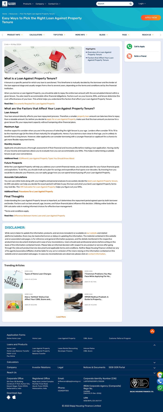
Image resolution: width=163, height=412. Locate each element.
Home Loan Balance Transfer (18, 351)
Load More (61, 317)
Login (142, 3)
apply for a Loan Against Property (61, 119)
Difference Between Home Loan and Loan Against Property (39, 216)
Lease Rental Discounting (68, 348)
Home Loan (36, 338)
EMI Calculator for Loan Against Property (37, 187)
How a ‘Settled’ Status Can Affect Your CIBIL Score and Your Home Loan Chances (37, 298)
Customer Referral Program (120, 338)
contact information (96, 254)
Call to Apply (139, 46)
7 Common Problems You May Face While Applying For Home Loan (98, 275)
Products (28, 4)
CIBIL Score (88, 338)
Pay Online (11, 356)
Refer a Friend (140, 56)
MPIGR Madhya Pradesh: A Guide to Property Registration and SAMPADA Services (97, 298)
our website (92, 233)
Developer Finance (65, 351)
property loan (83, 116)
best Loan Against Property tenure (102, 181)
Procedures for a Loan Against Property (36, 191)
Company (41, 4)
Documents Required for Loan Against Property (34, 104)
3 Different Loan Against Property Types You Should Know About (46, 158)
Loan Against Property (66, 338)
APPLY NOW (151, 17)
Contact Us (54, 4)
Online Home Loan (14, 338)
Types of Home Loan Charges (38, 274)
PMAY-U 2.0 (11, 353)
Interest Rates (89, 348)
